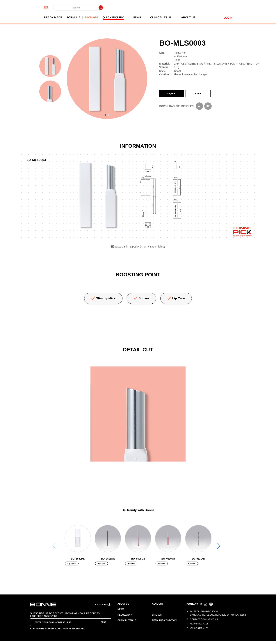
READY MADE (53, 17)
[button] (218, 546)
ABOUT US (188, 17)
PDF (208, 106)
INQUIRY (172, 93)
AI (199, 106)
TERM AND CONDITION (164, 620)
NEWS (137, 17)
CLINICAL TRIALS (126, 620)
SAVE (198, 93)
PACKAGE (91, 17)
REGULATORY (125, 615)
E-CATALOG (101, 604)
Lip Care (178, 298)
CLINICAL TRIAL (161, 17)
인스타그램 (211, 604)
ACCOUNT (157, 604)
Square (143, 298)
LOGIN (228, 17)
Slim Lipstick (105, 298)
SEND (103, 622)
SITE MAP (157, 615)
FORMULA (73, 17)
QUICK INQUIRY (112, 17)
